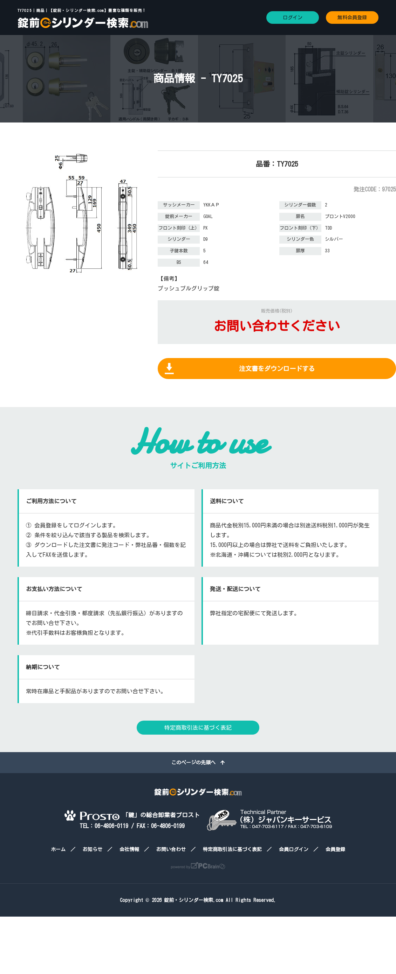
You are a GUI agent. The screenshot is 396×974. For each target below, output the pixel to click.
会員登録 (335, 849)
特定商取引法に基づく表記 (198, 727)
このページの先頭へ (198, 762)
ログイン (292, 17)
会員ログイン (293, 849)
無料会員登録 (352, 17)
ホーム (58, 849)
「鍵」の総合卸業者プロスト (132, 815)
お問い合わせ (171, 849)
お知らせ (92, 849)
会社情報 (129, 849)
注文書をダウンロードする (277, 368)
